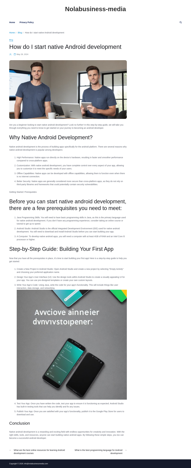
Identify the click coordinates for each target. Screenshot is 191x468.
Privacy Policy (27, 22)
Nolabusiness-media (95, 9)
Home (12, 22)
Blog (11, 40)
